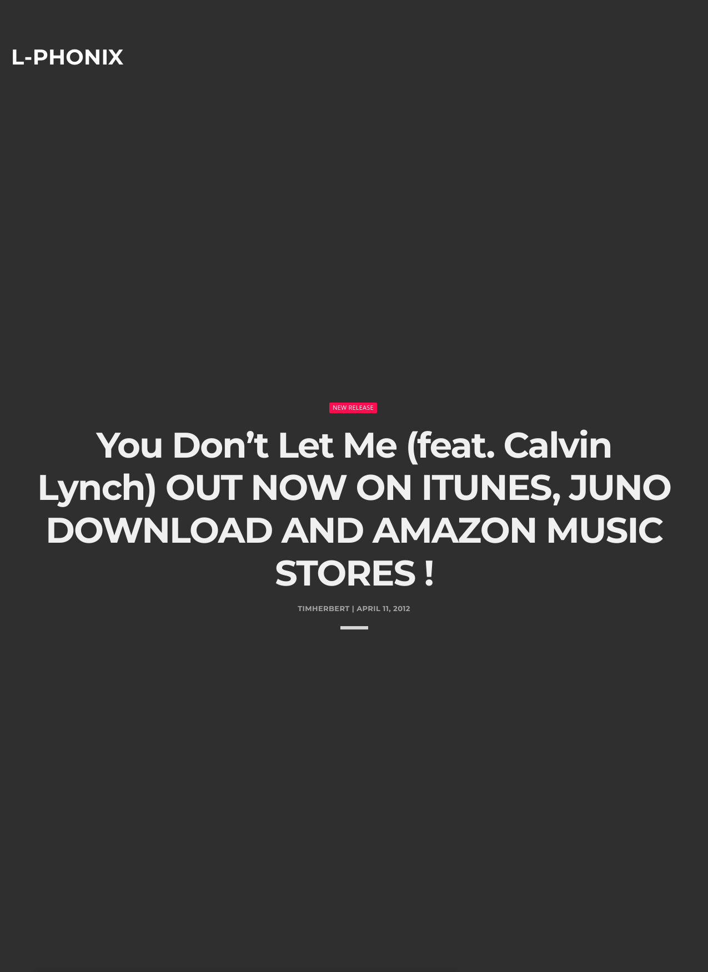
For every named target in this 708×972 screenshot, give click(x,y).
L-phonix (67, 57)
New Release (353, 374)
